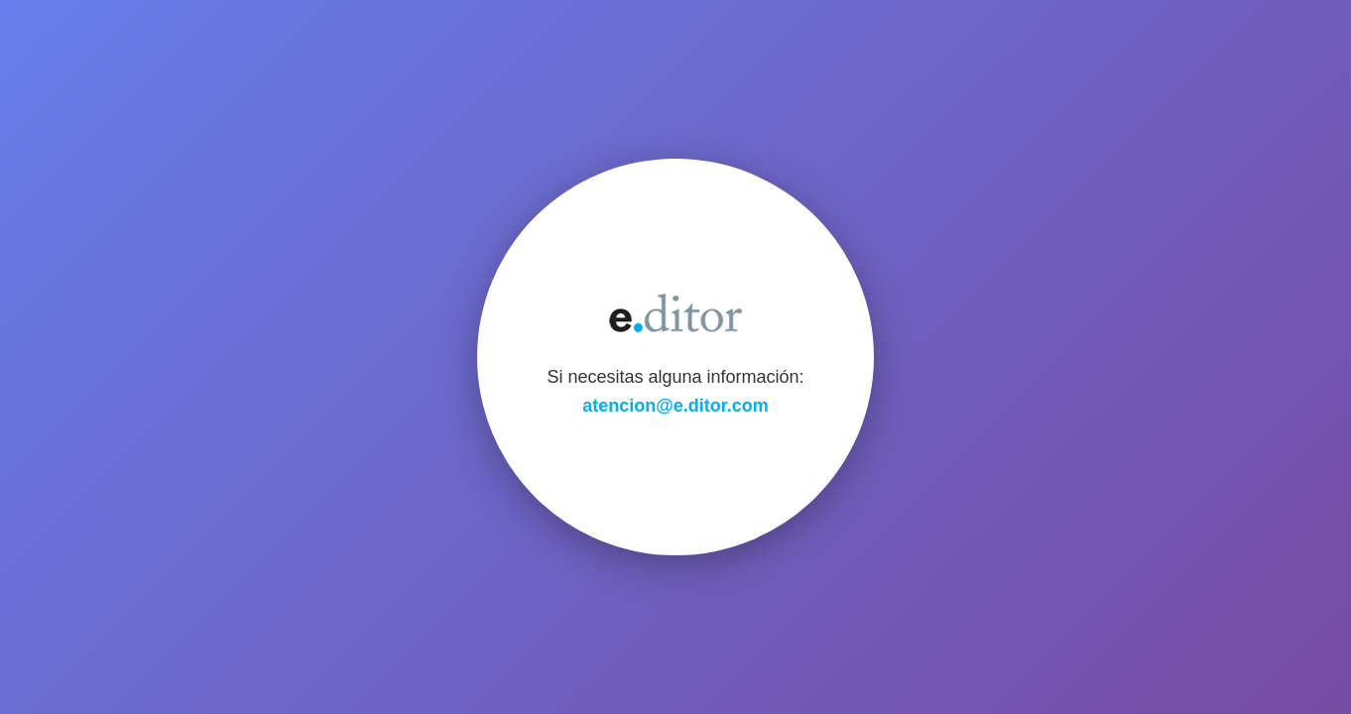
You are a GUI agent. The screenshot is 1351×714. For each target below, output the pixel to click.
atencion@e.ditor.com (675, 406)
